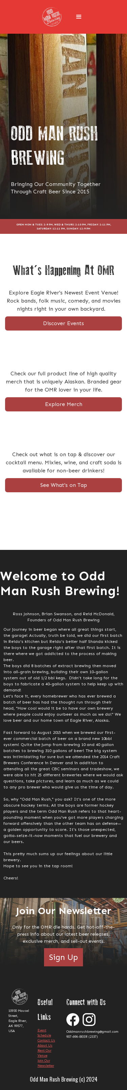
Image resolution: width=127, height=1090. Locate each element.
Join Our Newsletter (46, 1063)
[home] (53, 17)
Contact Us (46, 1040)
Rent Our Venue (44, 1053)
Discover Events (63, 323)
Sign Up (63, 957)
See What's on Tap (63, 485)
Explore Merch (63, 404)
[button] (79, 17)
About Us (45, 1046)
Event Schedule (44, 1032)
